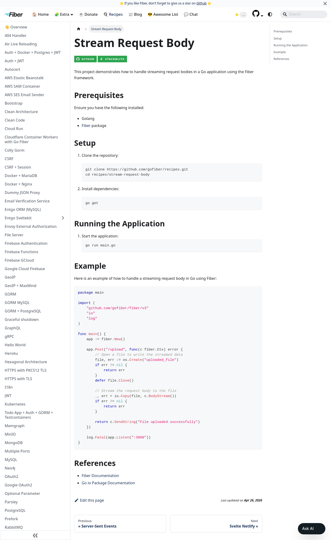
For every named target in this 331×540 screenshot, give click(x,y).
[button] (257, 15)
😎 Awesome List (163, 14)
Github (201, 3)
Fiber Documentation (100, 475)
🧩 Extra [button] (61, 14)
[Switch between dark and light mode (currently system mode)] (270, 14)
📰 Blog (135, 14)
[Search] (303, 14)
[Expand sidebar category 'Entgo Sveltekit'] (63, 218)
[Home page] (78, 28)
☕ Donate (88, 14)
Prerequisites (283, 31)
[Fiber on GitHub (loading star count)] (241, 14)
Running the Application (291, 45)
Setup (278, 38)
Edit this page (89, 500)
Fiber (86, 125)
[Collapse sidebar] (35, 535)
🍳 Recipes (113, 14)
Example (280, 52)
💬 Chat (191, 14)
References (281, 59)
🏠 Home (40, 14)
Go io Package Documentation (108, 482)
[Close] (325, 3)
